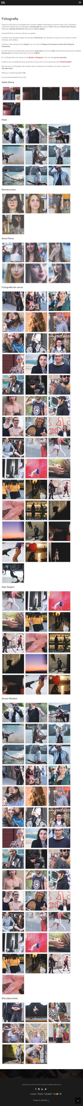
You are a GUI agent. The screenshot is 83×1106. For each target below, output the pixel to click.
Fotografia (48, 1094)
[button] (60, 1094)
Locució (33, 1094)
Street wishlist (65, 62)
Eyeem (31, 57)
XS (3, 2)
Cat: (55, 1094)
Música (40, 1094)
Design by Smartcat (41, 1100)
